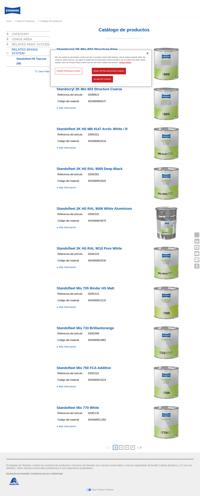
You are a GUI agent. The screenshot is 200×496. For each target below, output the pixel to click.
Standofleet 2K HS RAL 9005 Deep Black (89, 169)
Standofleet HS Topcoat (31, 61)
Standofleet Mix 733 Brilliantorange (85, 328)
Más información (67, 108)
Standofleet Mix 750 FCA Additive (84, 368)
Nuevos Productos (26, 21)
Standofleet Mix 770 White (78, 408)
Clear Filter (44, 71)
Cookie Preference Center (69, 71)
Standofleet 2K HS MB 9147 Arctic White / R (92, 129)
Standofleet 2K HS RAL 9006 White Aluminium (94, 209)
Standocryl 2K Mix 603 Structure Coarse (89, 89)
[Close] (147, 53)
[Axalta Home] (12, 11)
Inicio (8, 21)
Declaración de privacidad (18, 473)
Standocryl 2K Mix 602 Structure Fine (87, 49)
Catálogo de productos (51, 21)
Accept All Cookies (102, 79)
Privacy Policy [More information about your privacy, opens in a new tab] (125, 62)
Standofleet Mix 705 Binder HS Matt (85, 288)
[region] (101, 68)
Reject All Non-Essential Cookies (109, 71)
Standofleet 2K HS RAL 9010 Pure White (89, 248)
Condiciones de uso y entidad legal (47, 473)
